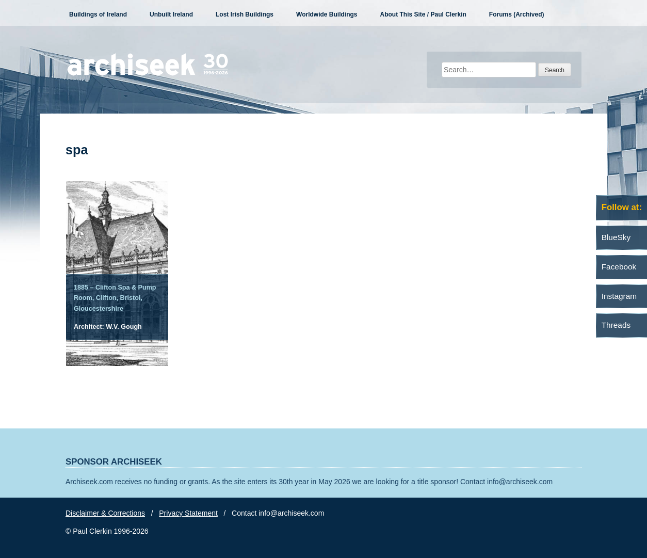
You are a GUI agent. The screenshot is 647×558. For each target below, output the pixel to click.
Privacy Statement (188, 513)
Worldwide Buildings (326, 14)
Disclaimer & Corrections (105, 513)
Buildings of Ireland (98, 14)
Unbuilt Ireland (171, 14)
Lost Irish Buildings (244, 14)
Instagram (619, 296)
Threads (616, 325)
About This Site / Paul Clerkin (423, 14)
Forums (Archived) (516, 14)
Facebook (619, 266)
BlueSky (616, 237)
